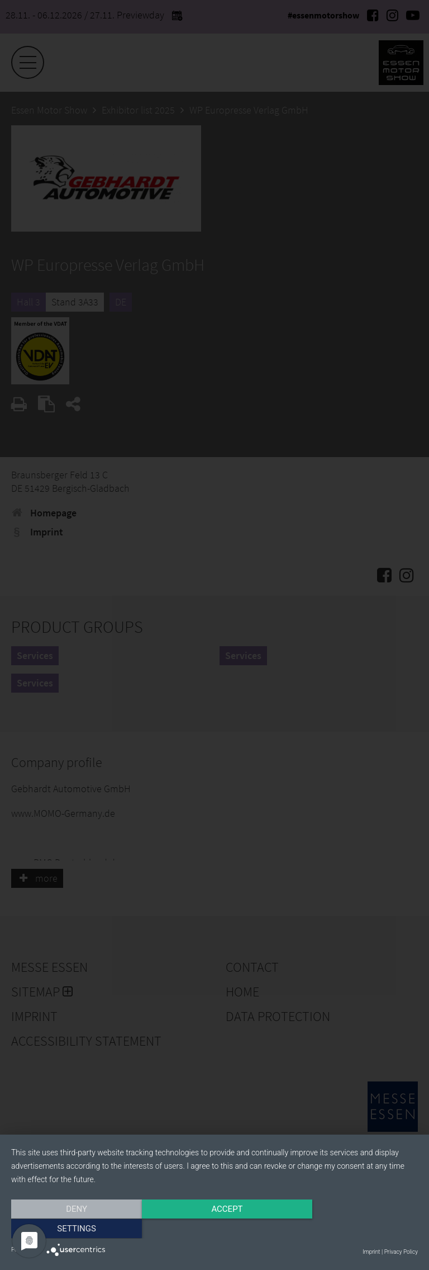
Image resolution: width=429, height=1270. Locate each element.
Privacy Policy (401, 1252)
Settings (356, 1229)
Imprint (371, 1252)
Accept (214, 1229)
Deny (72, 1229)
